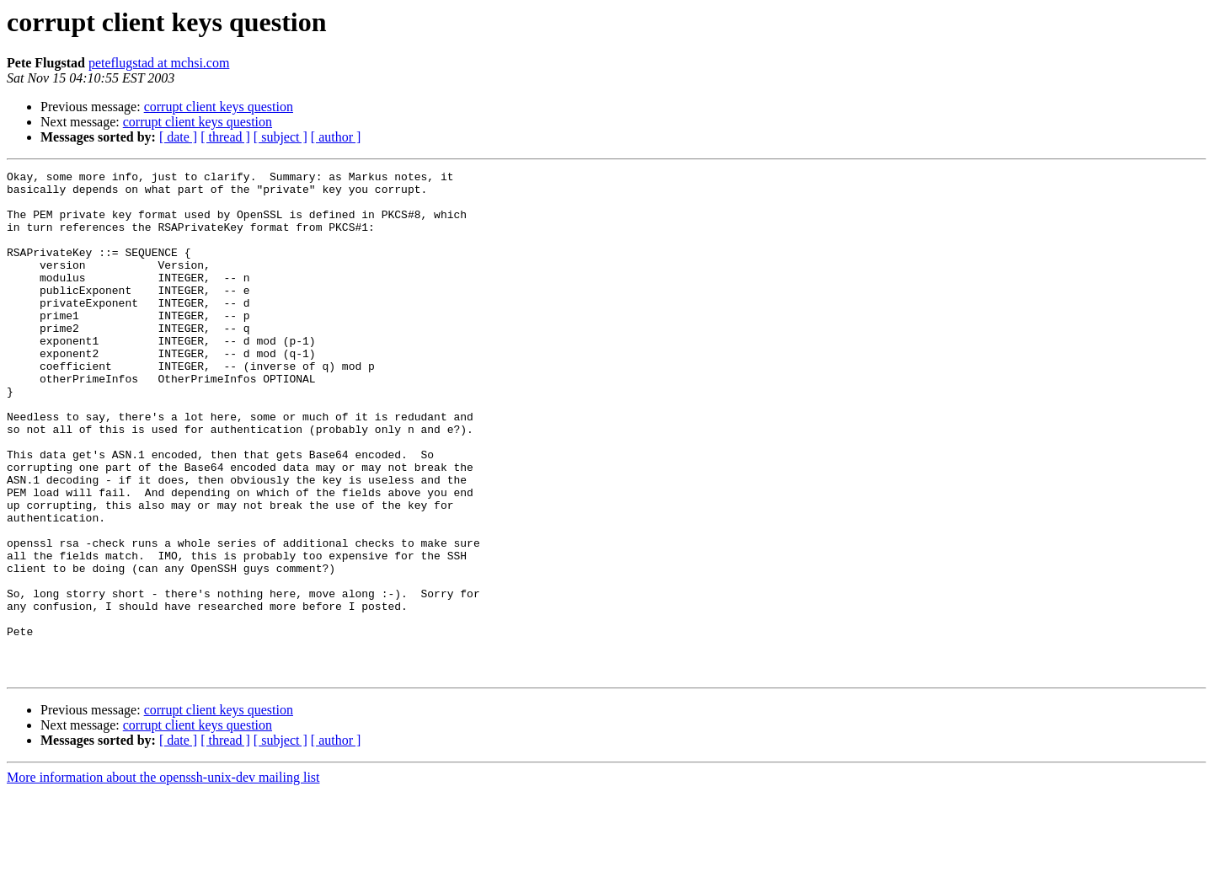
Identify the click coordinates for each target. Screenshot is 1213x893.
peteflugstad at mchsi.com (159, 63)
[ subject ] (280, 137)
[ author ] (336, 137)
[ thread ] (225, 137)
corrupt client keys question (218, 106)
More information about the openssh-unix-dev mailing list (163, 878)
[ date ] (178, 137)
